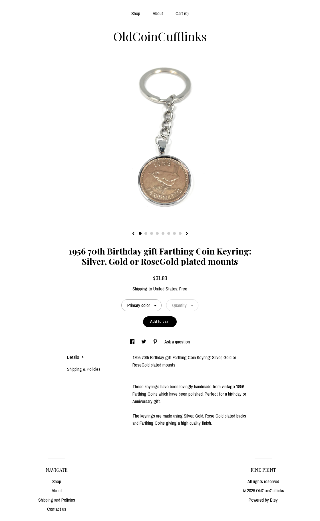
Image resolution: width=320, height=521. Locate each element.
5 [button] (163, 233)
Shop (135, 13)
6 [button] (168, 233)
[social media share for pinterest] (156, 342)
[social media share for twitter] (144, 342)
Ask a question (177, 342)
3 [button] (151, 233)
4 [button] (157, 233)
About (158, 13)
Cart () (182, 13)
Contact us (56, 509)
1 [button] (140, 233)
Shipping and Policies (56, 500)
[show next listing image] (187, 234)
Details (75, 357)
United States (165, 289)
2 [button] (145, 233)
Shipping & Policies (83, 369)
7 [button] (174, 233)
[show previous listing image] (133, 234)
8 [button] (180, 233)
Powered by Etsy (263, 500)
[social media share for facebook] (133, 342)
